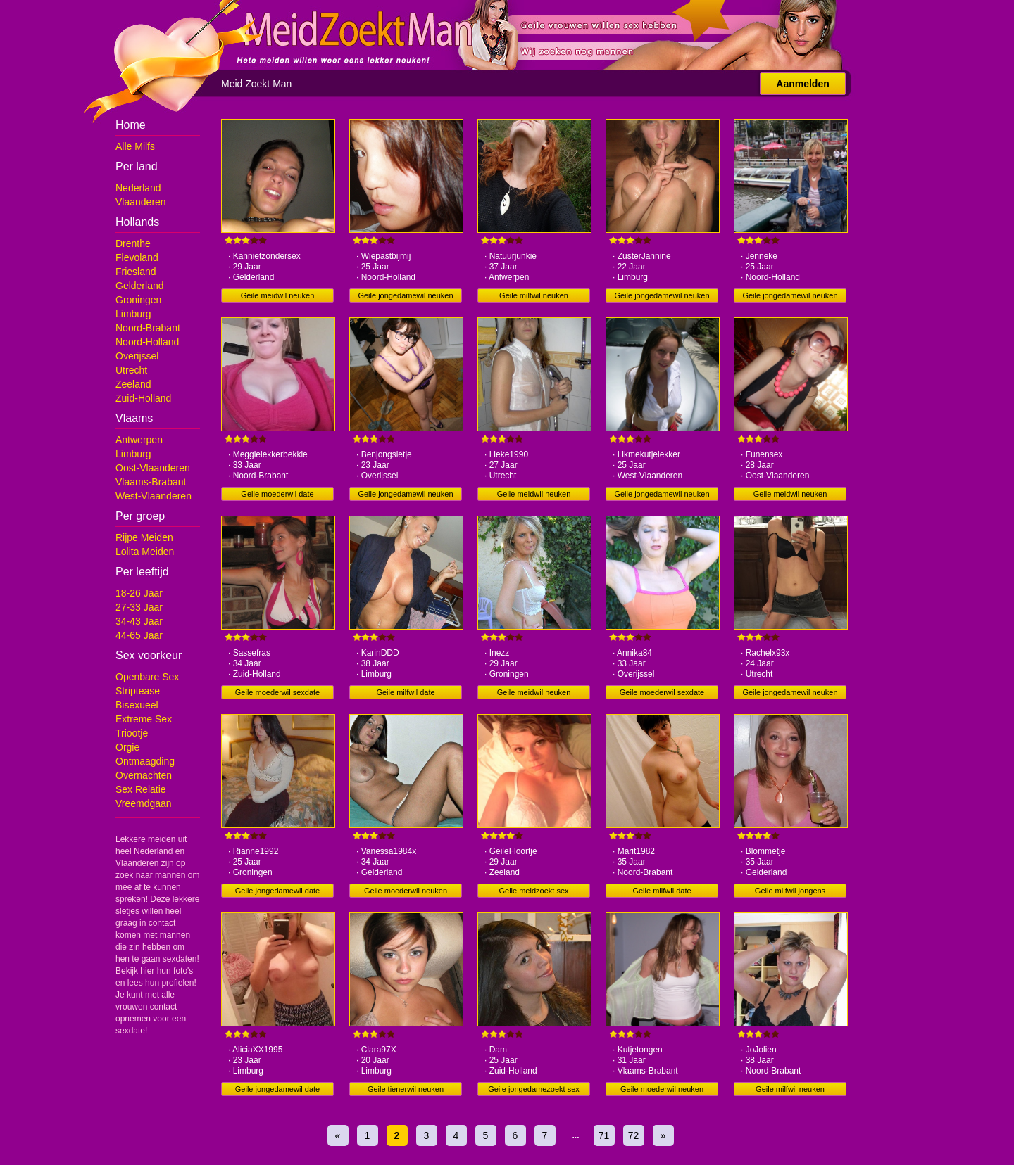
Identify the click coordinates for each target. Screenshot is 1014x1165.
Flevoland (136, 257)
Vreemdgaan (143, 803)
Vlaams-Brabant (150, 482)
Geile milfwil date (405, 692)
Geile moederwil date (277, 494)
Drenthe (133, 243)
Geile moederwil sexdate (277, 692)
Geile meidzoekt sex (533, 890)
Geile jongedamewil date (277, 890)
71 (604, 1135)
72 (633, 1135)
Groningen (138, 299)
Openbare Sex (147, 676)
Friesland (135, 271)
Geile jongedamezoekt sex (534, 1089)
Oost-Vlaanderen (152, 467)
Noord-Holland (147, 342)
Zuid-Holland (143, 398)
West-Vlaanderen (153, 496)
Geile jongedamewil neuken (405, 295)
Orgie (127, 747)
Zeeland (133, 384)
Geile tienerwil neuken (406, 1089)
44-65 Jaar (139, 635)
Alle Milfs (135, 146)
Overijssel (136, 356)
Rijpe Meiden (144, 537)
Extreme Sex (143, 719)
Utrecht (131, 370)
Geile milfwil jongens (790, 890)
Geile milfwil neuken (533, 295)
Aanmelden (802, 83)
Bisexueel (136, 705)
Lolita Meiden (144, 551)
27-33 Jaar (139, 607)
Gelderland (139, 285)
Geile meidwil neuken (278, 295)
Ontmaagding (145, 761)
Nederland (138, 187)
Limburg (133, 313)
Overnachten (143, 775)
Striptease (137, 690)
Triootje (131, 733)
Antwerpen (139, 439)
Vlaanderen (140, 202)
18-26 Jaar (139, 593)
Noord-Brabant (147, 327)
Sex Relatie (140, 789)
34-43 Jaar (139, 621)
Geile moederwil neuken (405, 890)
